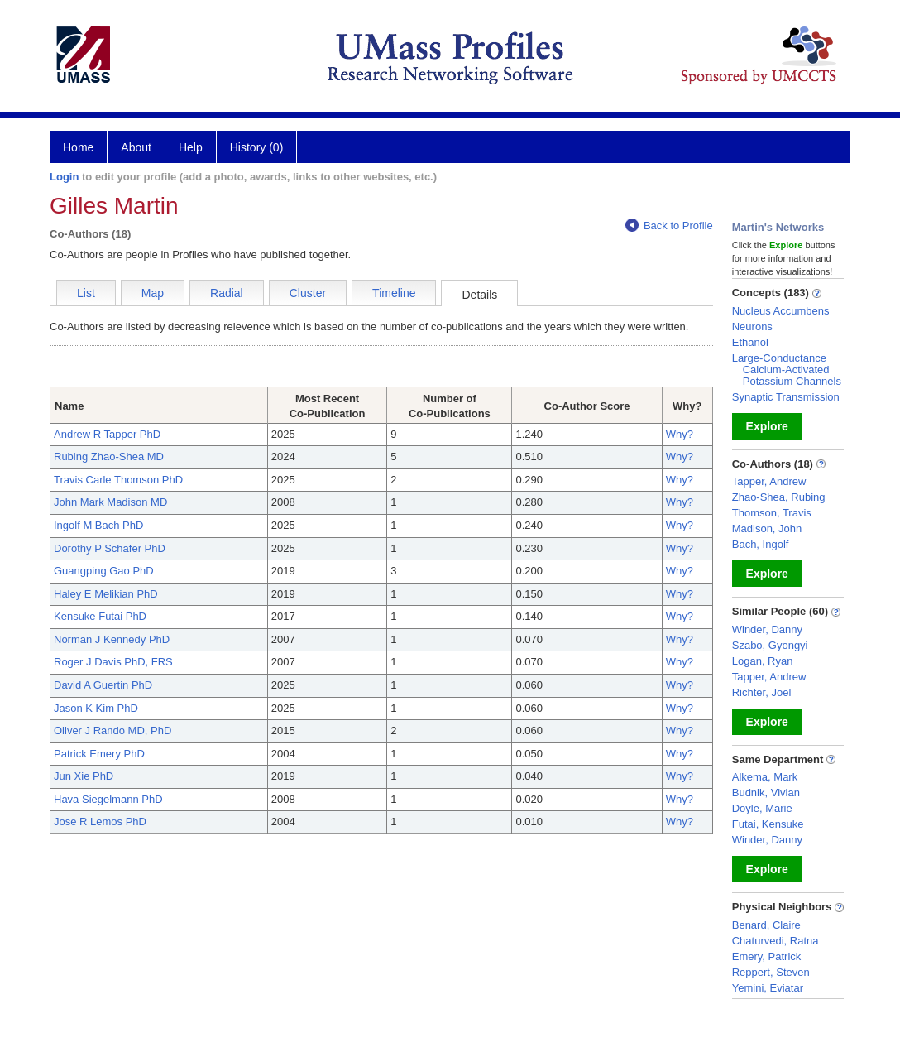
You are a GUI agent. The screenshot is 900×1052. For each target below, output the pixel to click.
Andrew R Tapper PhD (107, 434)
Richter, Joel (762, 692)
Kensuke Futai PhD (100, 616)
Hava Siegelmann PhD (108, 799)
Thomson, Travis (771, 513)
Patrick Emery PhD (99, 753)
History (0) (257, 147)
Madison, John (767, 528)
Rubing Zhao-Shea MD (109, 456)
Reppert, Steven (771, 972)
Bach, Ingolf (760, 544)
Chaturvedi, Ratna (775, 940)
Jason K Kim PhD (96, 708)
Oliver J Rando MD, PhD (112, 730)
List (86, 293)
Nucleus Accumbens (781, 311)
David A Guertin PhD (103, 685)
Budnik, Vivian (766, 792)
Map (152, 293)
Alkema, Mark (764, 777)
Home (78, 147)
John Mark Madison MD (110, 502)
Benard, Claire (766, 925)
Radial (226, 293)
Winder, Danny (767, 629)
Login (64, 177)
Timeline (393, 293)
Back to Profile (669, 225)
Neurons (752, 326)
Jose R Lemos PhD (100, 821)
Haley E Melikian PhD (106, 594)
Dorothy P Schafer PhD (109, 548)
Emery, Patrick (767, 956)
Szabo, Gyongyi (770, 645)
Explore (767, 426)
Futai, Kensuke (768, 824)
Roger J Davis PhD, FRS (113, 662)
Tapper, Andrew (769, 481)
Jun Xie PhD (83, 776)
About (136, 147)
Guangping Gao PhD (104, 570)
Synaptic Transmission (786, 397)
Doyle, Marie (762, 808)
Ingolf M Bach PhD (98, 525)
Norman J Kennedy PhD (112, 639)
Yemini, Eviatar (767, 988)
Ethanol (750, 342)
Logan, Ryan (762, 661)
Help (191, 147)
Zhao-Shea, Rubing (779, 497)
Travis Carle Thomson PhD (118, 479)
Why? (679, 434)
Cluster (308, 293)
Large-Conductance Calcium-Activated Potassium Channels (786, 369)
